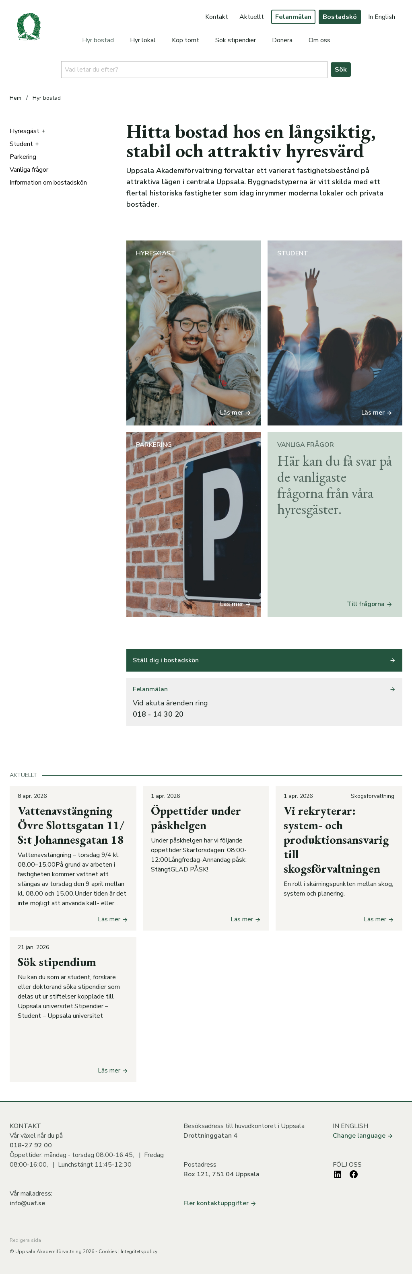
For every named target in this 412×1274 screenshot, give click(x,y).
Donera (282, 40)
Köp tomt (185, 40)
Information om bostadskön (48, 182)
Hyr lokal (143, 40)
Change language (363, 1135)
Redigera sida (25, 1240)
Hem (15, 98)
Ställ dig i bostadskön (264, 660)
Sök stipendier (235, 40)
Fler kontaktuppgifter (220, 1203)
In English (381, 16)
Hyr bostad (98, 40)
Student (21, 144)
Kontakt (216, 16)
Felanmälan (293, 16)
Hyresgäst (24, 131)
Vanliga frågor (29, 169)
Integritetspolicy (139, 1251)
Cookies (108, 1251)
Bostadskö (340, 16)
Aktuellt (251, 16)
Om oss (319, 40)
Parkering (23, 156)
